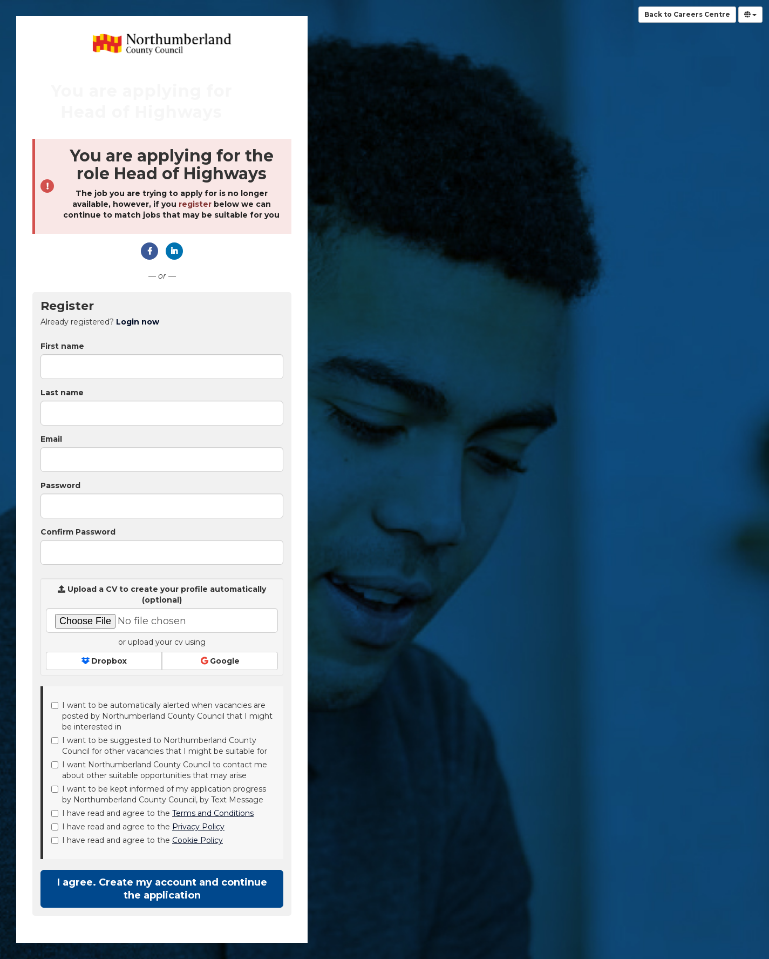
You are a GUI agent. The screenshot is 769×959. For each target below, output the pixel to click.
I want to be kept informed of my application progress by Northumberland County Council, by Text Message (158, 794)
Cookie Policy (197, 840)
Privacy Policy (198, 827)
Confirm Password (77, 532)
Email (51, 439)
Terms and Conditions (213, 813)
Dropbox (104, 661)
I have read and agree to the (152, 813)
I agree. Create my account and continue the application (162, 888)
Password (60, 485)
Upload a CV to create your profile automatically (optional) (162, 594)
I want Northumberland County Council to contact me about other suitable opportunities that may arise (159, 770)
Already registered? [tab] (99, 322)
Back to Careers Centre (687, 14)
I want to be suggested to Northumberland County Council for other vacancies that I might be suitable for (159, 745)
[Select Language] (750, 14)
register (195, 204)
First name (62, 346)
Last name (62, 392)
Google (220, 661)
